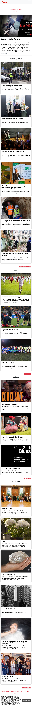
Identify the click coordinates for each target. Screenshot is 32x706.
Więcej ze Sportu (27, 373)
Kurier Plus (15, 693)
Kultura (27, 691)
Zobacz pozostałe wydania (16, 9)
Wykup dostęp (16, 11)
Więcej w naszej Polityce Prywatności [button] (9, 704)
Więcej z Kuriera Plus (27, 687)
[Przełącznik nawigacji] (29, 2)
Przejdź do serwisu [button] (26, 700)
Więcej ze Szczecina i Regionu (25, 266)
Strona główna (5, 691)
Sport (22, 691)
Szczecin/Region (15, 691)
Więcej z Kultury (28, 478)
